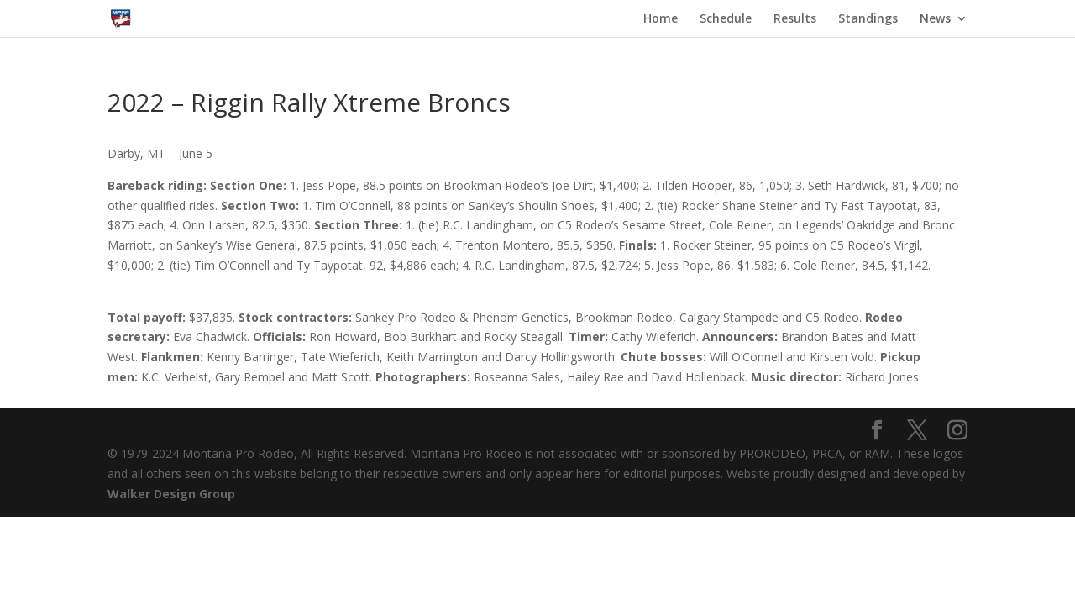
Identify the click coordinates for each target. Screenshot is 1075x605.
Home (660, 19)
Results (794, 19)
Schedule (726, 19)
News (935, 19)
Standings (868, 19)
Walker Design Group (171, 494)
